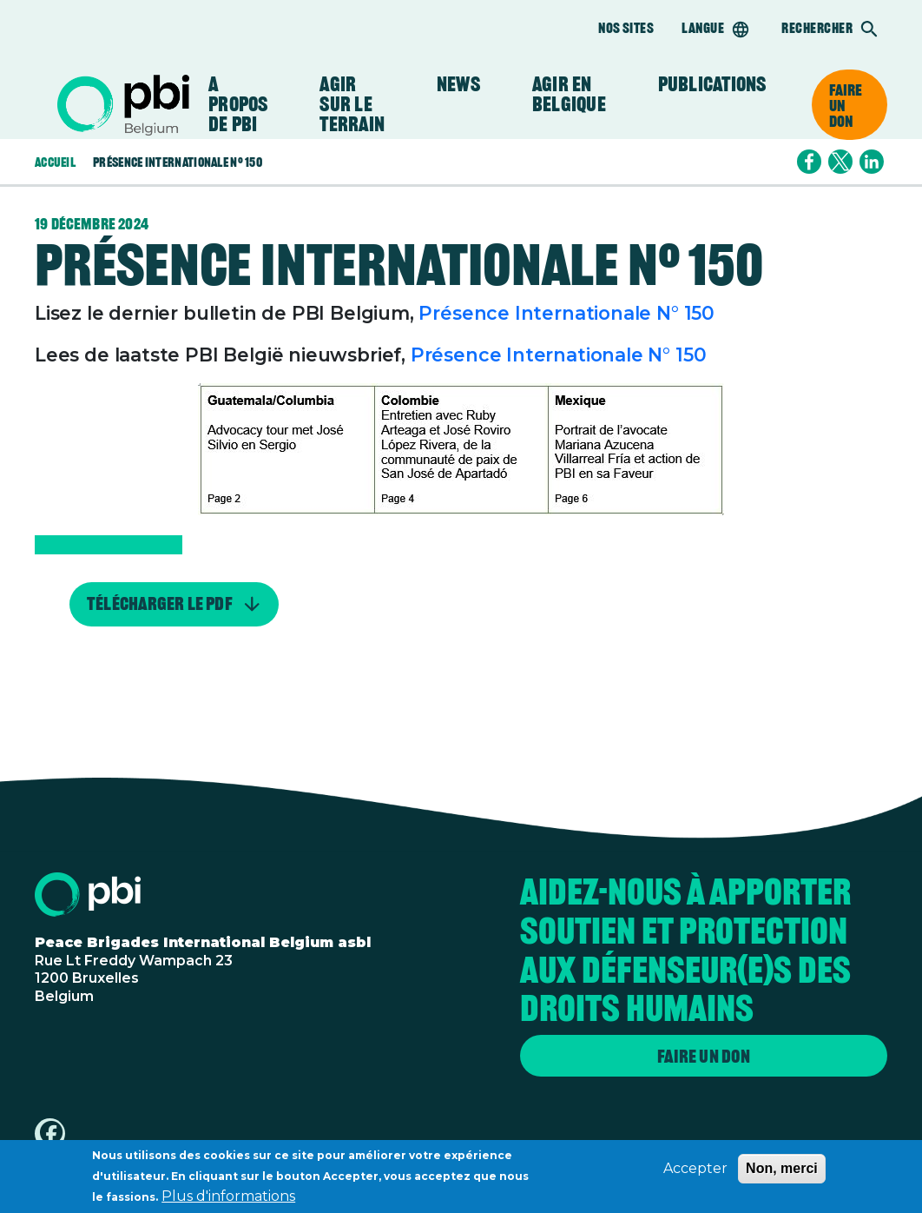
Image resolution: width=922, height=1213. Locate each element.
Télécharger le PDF (160, 604)
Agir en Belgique (569, 95)
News (458, 85)
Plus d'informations (228, 1200)
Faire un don (846, 105)
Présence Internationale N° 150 (566, 313)
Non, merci (782, 1172)
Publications (712, 85)
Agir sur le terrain (352, 105)
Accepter (695, 1172)
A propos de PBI (238, 105)
